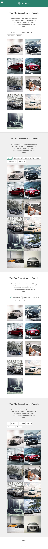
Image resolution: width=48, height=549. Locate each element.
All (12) (10, 158)
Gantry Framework (27, 546)
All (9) (9, 297)
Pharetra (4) (22, 161)
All (8, 32)
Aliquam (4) (36, 297)
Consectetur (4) (12, 161)
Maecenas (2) (18, 158)
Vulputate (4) (26, 297)
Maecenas (14, 32)
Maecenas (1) (17, 297)
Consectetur (11, 35)
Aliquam (29, 32)
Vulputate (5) (27, 158)
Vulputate (22, 32)
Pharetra (19, 35)
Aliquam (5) (36, 158)
